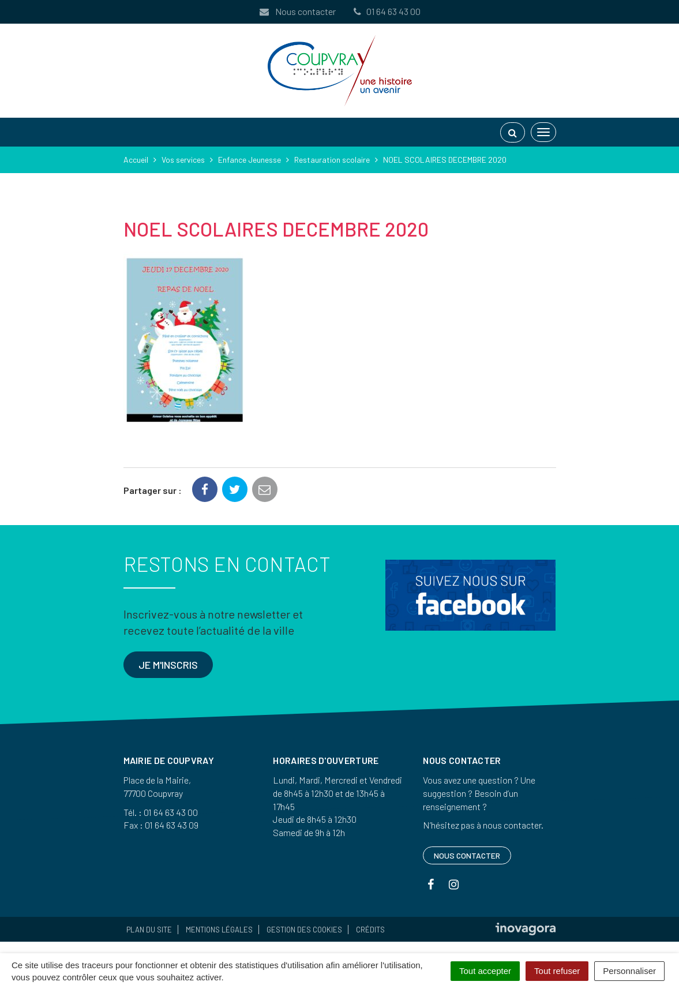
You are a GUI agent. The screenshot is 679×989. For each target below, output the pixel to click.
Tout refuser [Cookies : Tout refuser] (557, 971)
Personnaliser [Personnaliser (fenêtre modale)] (629, 971)
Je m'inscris (168, 664)
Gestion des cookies (304, 929)
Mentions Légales (219, 929)
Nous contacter (297, 11)
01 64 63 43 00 (386, 11)
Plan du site (149, 929)
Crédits (370, 929)
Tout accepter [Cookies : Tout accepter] (485, 971)
